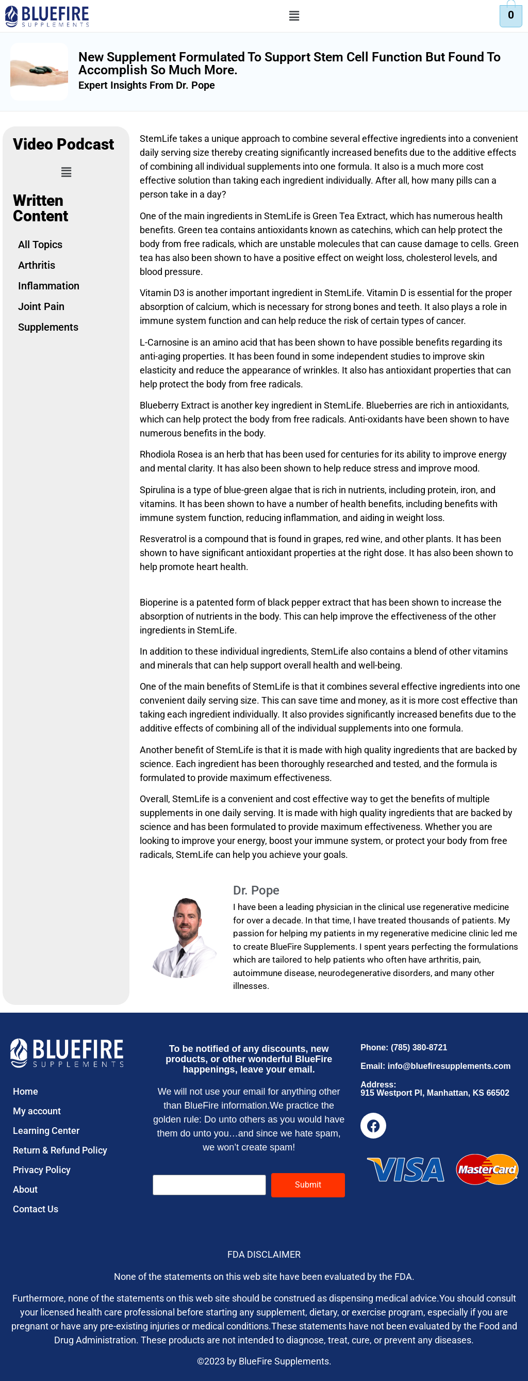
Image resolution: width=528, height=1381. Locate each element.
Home (25, 1091)
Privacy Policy (42, 1169)
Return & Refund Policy (60, 1150)
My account (37, 1111)
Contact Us (35, 1209)
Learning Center (46, 1130)
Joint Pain (41, 306)
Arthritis (36, 265)
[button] (294, 16)
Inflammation (48, 286)
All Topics (40, 244)
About (25, 1189)
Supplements (48, 327)
